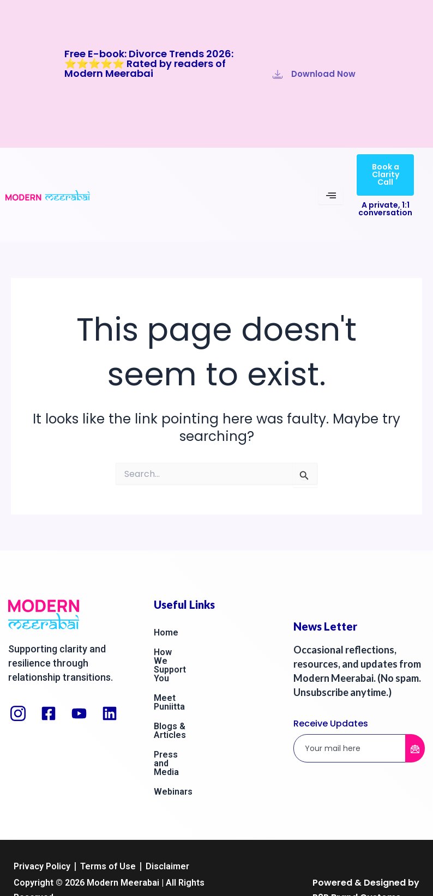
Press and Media (188, 711)
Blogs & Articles (187, 691)
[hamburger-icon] (330, 194)
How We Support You (196, 652)
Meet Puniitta (181, 672)
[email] (349, 748)
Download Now (314, 74)
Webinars (173, 730)
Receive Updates (330, 723)
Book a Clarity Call (385, 174)
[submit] (415, 748)
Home (166, 632)
